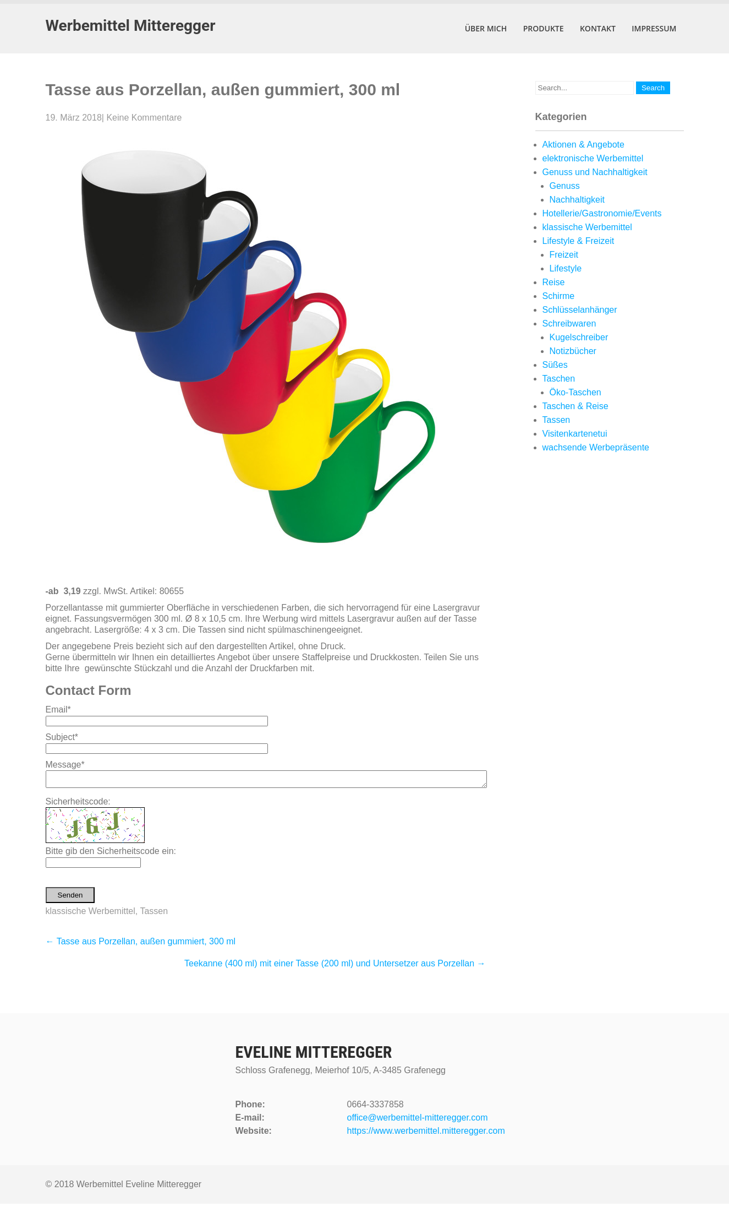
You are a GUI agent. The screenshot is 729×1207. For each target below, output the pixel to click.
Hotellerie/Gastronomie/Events (602, 213)
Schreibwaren (569, 323)
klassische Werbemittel (90, 914)
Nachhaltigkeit (577, 199)
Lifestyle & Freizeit (578, 241)
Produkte (543, 28)
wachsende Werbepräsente (596, 447)
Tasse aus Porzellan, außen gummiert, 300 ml (141, 944)
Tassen (154, 914)
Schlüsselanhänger (579, 309)
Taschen (558, 378)
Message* (65, 764)
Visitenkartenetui (574, 433)
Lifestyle (566, 268)
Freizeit (564, 254)
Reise (553, 282)
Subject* (62, 737)
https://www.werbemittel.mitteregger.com (426, 1134)
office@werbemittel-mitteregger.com (417, 1121)
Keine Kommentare (144, 117)
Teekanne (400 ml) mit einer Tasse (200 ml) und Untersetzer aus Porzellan (335, 966)
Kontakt (598, 28)
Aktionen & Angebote (583, 144)
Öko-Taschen (575, 392)
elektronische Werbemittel (593, 158)
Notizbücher (573, 351)
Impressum (654, 28)
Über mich (486, 28)
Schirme (558, 296)
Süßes (555, 364)
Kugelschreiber (579, 337)
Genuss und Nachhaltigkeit (595, 172)
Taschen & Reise (575, 406)
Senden (70, 898)
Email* (58, 709)
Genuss (565, 186)
